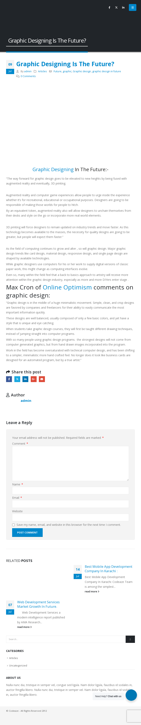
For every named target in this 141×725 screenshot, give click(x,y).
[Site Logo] (13, 14)
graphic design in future (106, 71)
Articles (42, 71)
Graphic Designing (53, 169)
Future (57, 71)
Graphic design (82, 71)
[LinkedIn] (123, 7)
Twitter (17, 379)
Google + (34, 379)
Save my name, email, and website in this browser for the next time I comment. (69, 525)
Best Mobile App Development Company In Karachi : (108, 568)
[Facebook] (109, 7)
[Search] (130, 639)
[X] (116, 7)
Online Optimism (67, 287)
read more (24, 627)
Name (17, 484)
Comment (20, 443)
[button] (132, 7)
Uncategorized (18, 665)
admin (28, 71)
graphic (67, 71)
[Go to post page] (37, 580)
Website (17, 511)
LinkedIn (25, 379)
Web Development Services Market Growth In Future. (38, 604)
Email (42, 379)
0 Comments (28, 76)
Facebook (9, 379)
